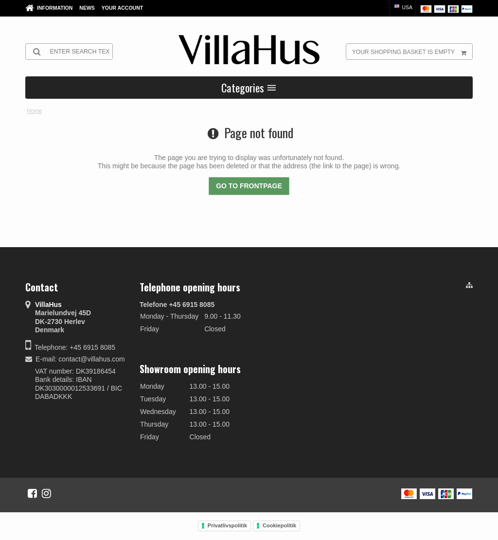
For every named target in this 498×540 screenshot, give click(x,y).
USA (403, 7)
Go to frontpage (249, 186)
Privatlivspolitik (227, 525)
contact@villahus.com (91, 359)
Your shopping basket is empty (412, 51)
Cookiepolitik (279, 525)
